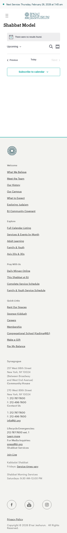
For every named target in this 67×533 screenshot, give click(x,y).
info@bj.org (14, 420)
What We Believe (16, 171)
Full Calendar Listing (19, 227)
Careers (11, 320)
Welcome (12, 165)
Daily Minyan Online (18, 270)
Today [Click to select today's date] (33, 59)
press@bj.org (15, 444)
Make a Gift (13, 339)
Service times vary (27, 466)
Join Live (12, 454)
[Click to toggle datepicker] (14, 47)
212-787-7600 (17, 398)
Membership (14, 326)
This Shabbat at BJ (18, 277)
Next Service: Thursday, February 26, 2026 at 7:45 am (34, 4)
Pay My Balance (16, 346)
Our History (13, 184)
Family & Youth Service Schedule (26, 290)
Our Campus (14, 191)
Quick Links (13, 300)
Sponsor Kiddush (17, 313)
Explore (11, 221)
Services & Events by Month (23, 234)
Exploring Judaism (17, 204)
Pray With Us (14, 264)
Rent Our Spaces (17, 307)
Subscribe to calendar (31, 71)
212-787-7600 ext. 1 (18, 432)
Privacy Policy (15, 519)
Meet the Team (15, 178)
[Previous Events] (12, 60)
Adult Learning (15, 240)
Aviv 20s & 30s (16, 253)
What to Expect (16, 197)
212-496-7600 (18, 402)
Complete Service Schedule (23, 283)
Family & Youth (15, 247)
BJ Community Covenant (21, 211)
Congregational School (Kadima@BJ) (28, 333)
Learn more (13, 436)
